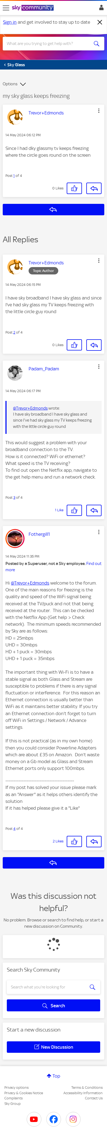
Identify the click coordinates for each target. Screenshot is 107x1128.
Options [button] (10, 83)
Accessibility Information (83, 1093)
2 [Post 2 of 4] (14, 332)
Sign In (100, 9)
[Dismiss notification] (100, 22)
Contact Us (94, 1098)
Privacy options (16, 1087)
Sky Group (12, 1104)
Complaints (13, 1098)
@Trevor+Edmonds (30, 408)
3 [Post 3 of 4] (14, 497)
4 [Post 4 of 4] (14, 829)
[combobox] (48, 43)
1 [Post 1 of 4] (14, 176)
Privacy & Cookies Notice (23, 1093)
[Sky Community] (33, 8)
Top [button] (56, 1076)
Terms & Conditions (87, 1087)
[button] (99, 110)
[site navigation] (6, 7)
